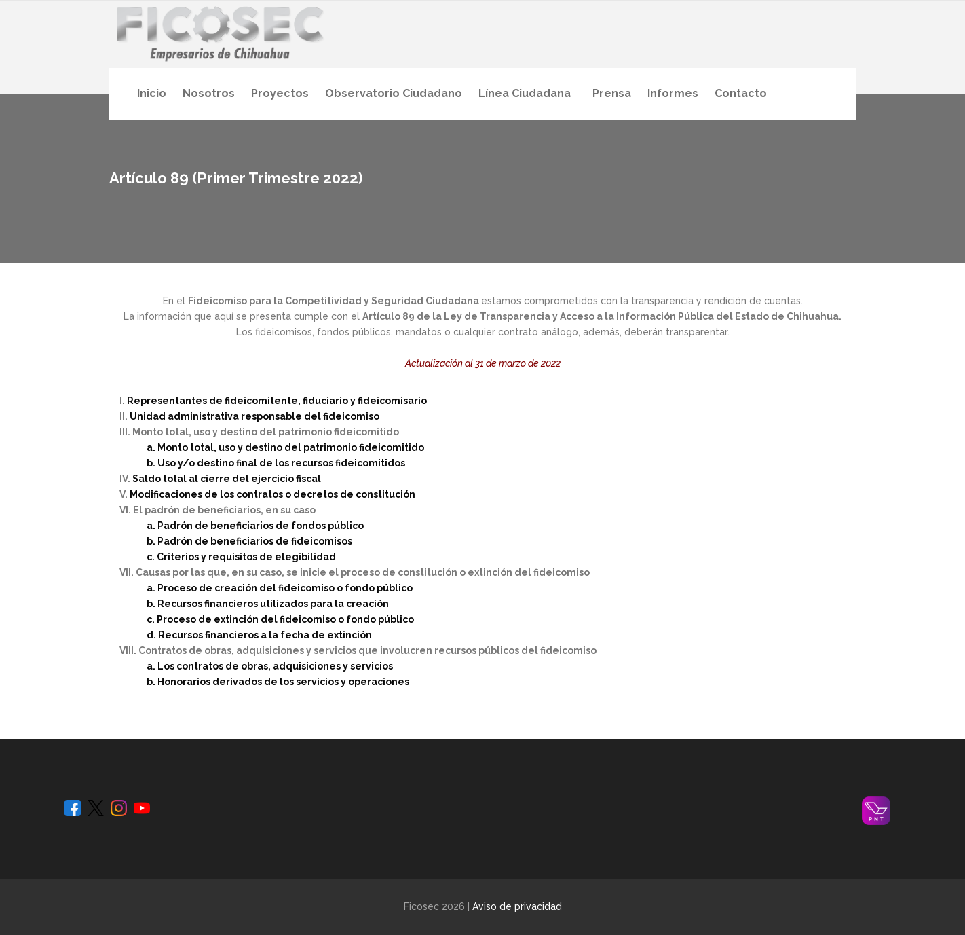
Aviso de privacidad (517, 906)
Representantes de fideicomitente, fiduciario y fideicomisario (277, 400)
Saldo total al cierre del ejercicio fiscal (226, 478)
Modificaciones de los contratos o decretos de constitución (272, 494)
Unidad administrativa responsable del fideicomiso (254, 416)
